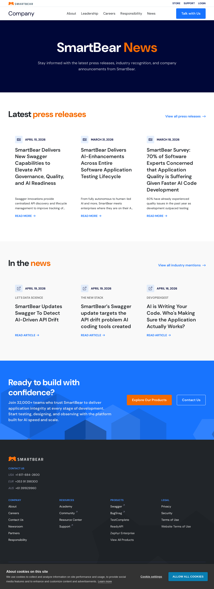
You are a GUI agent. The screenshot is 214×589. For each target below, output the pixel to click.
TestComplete (119, 520)
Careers (109, 13)
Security (166, 513)
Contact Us (191, 400)
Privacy (166, 506)
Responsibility (131, 13)
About (71, 13)
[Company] (27, 13)
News (151, 13)
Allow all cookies (188, 576)
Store (176, 3)
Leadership (89, 13)
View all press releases (185, 116)
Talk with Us (190, 13)
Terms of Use (170, 520)
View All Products (122, 540)
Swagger (116, 506)
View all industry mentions (182, 265)
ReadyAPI (116, 526)
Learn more (105, 581)
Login (202, 3)
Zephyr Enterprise (122, 533)
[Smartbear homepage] (20, 3)
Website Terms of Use (176, 526)
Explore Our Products (149, 400)
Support (189, 3)
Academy (65, 506)
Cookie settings (151, 576)
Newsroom (15, 526)
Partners (14, 533)
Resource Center (70, 520)
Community (67, 513)
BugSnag (116, 513)
